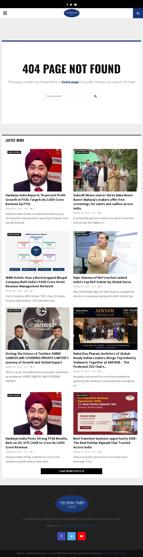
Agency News (14, 152)
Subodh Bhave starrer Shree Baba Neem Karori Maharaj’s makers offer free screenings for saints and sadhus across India (103, 202)
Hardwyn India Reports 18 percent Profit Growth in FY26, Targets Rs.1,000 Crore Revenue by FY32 (36, 200)
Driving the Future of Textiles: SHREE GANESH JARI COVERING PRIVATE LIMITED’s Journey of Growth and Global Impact (37, 358)
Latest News (15, 140)
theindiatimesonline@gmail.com (78, 525)
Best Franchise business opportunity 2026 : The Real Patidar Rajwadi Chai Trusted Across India (105, 443)
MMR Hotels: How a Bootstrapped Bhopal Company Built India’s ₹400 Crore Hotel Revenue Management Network (36, 282)
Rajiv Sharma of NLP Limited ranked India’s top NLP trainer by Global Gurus (102, 280)
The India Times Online (114, 553)
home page (70, 82)
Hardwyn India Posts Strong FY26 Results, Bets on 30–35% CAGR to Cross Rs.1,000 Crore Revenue (36, 443)
